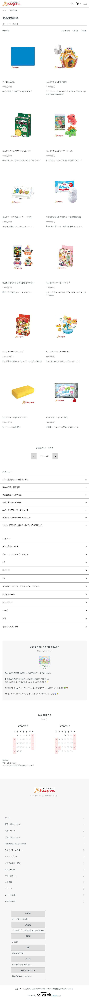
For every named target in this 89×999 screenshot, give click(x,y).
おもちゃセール (8, 595)
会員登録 (8, 882)
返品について (10, 831)
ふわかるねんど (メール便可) (57, 418)
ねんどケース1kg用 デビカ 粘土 (14, 418)
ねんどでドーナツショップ (12, 352)
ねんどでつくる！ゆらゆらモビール (16, 151)
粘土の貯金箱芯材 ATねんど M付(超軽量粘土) (63, 217)
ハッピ (5, 611)
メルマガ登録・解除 (13, 863)
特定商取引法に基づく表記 (15, 844)
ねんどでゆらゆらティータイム (58, 352)
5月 (3, 578)
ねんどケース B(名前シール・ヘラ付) (16, 217)
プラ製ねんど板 (8, 82)
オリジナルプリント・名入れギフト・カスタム (20, 586)
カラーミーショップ (22, 989)
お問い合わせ (10, 901)
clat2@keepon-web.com (21, 965)
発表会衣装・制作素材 (11, 487)
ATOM (12, 869)
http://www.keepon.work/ (21, 976)
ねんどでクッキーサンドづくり (58, 283)
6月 (3, 562)
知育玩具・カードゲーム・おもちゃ (16, 518)
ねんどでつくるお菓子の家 (56, 82)
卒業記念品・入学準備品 (12, 495)
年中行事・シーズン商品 (12, 502)
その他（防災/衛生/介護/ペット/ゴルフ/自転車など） (22, 525)
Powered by (44, 994)
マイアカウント (11, 876)
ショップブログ (11, 856)
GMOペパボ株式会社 (53, 989)
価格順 (75, 31)
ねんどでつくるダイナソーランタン (60, 151)
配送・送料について (13, 824)
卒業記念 (5, 570)
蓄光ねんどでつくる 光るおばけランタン (18, 283)
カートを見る (10, 895)
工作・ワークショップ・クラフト (15, 554)
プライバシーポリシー (13, 850)
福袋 (4, 619)
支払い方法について (13, 837)
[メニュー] (85, 3)
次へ (55, 456)
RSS (7, 869)
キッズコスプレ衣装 (10, 627)
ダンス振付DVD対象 (10, 546)
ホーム (4, 10)
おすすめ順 (65, 31)
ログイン (8, 889)
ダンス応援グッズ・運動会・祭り (15, 480)
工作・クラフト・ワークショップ (15, 510)
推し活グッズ (7, 602)
